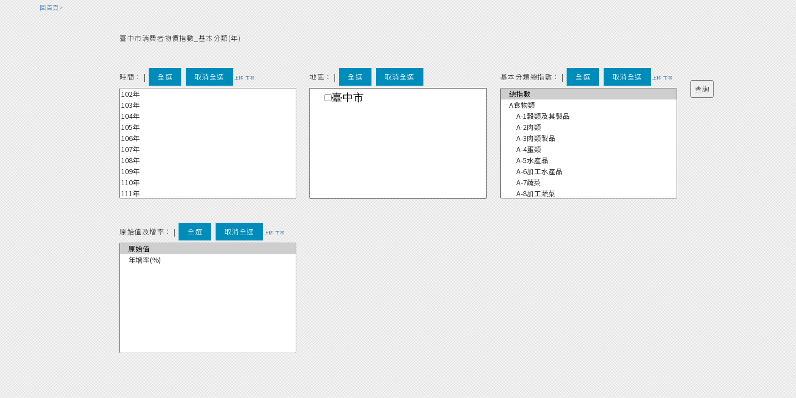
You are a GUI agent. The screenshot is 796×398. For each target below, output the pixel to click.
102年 (208, 94)
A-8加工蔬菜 (589, 193)
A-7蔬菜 (589, 182)
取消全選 (209, 76)
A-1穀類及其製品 (589, 116)
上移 (239, 78)
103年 (208, 105)
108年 (208, 160)
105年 (208, 127)
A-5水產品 (589, 160)
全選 (165, 76)
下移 (250, 78)
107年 (208, 149)
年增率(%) (208, 259)
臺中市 (348, 97)
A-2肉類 (589, 127)
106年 (208, 138)
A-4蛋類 (589, 149)
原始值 (208, 248)
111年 (208, 193)
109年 (208, 171)
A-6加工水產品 (589, 171)
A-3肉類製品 (589, 138)
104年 (208, 116)
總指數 (589, 94)
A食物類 (589, 105)
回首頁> (51, 7)
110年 (208, 182)
